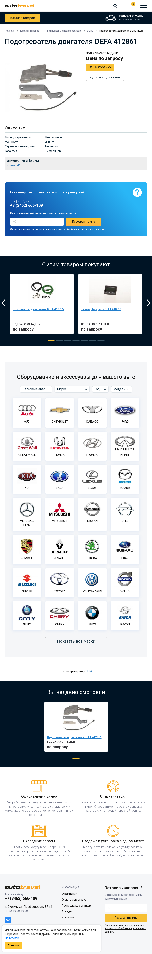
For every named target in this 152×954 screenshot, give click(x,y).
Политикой (12, 938)
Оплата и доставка (74, 899)
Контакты (68, 917)
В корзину (100, 67)
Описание (15, 128)
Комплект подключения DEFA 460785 (38, 309)
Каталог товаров (22, 18)
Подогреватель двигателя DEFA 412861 (74, 737)
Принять (13, 945)
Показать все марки (76, 641)
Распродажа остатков (76, 905)
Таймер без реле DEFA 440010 (101, 309)
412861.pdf (13, 165)
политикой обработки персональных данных (78, 229)
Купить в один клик (105, 77)
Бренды (67, 911)
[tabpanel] (42, 304)
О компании (69, 893)
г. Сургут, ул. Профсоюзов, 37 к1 (28, 907)
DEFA (89, 671)
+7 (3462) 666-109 (123, 6)
